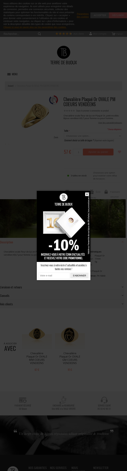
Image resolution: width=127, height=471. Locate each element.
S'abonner (79, 275)
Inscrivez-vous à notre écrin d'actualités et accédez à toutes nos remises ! (63, 267)
